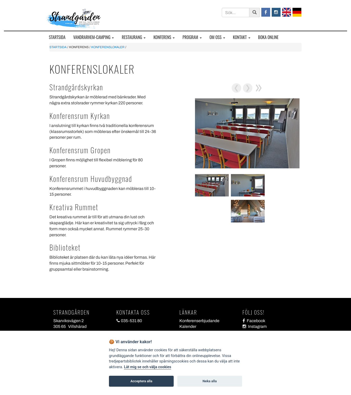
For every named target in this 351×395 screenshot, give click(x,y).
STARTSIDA (57, 37)
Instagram (255, 326)
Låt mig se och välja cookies (147, 367)
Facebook (254, 320)
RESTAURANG (134, 37)
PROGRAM (192, 37)
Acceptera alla (141, 381)
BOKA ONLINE (268, 37)
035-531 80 (129, 320)
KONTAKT (241, 37)
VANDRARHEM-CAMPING (93, 37)
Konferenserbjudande (199, 320)
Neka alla (210, 381)
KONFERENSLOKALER (108, 47)
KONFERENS (164, 37)
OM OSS (217, 37)
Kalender (187, 326)
